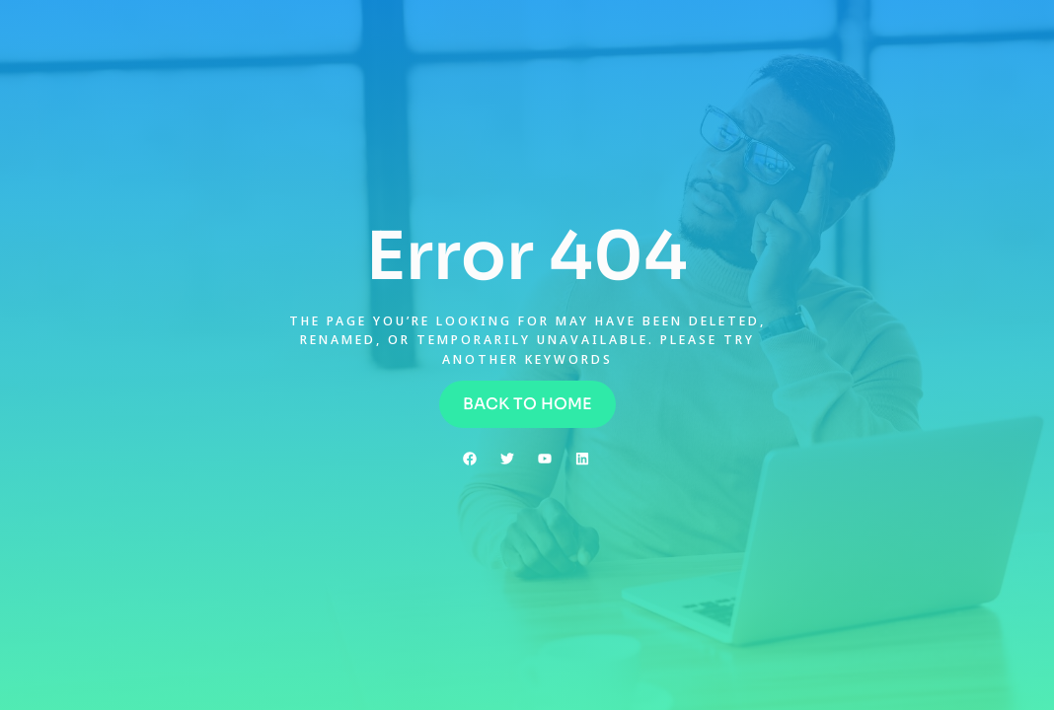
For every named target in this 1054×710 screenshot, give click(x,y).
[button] (527, 404)
